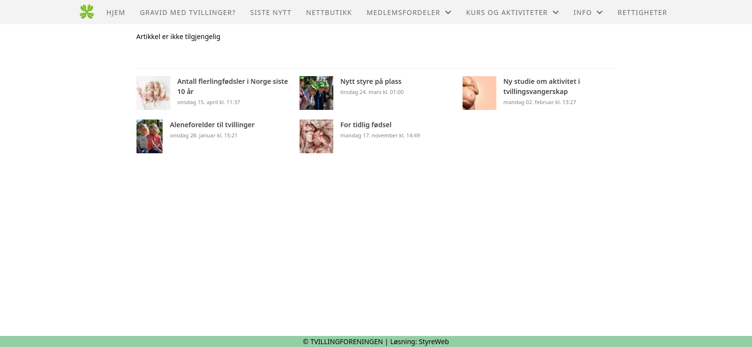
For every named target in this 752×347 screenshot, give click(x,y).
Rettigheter (643, 12)
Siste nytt (271, 12)
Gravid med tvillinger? (188, 12)
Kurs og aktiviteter (512, 12)
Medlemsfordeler (409, 12)
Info (588, 12)
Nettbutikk (329, 12)
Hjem (115, 12)
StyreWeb (434, 341)
